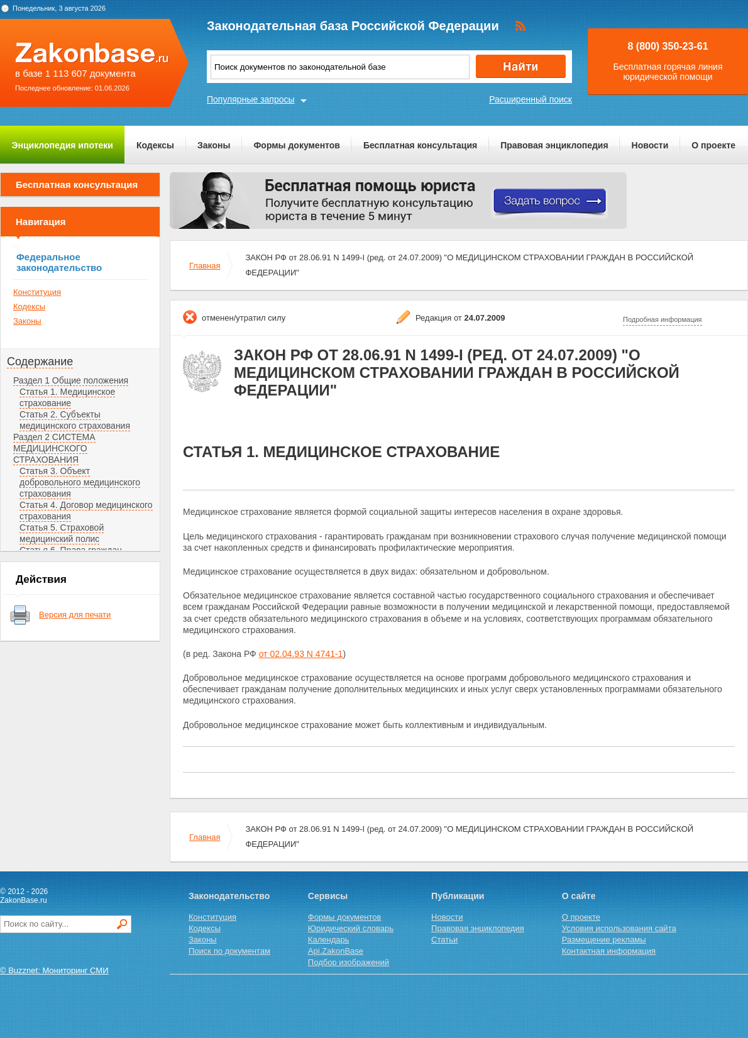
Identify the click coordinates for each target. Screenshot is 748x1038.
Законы (213, 145)
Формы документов (296, 145)
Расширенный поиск (530, 99)
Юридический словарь (350, 928)
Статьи (444, 939)
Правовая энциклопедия (554, 145)
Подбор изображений (348, 962)
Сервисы (328, 896)
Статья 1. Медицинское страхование (67, 397)
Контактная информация (609, 951)
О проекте (713, 145)
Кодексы (155, 145)
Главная (204, 265)
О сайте (579, 896)
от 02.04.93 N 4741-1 (301, 654)
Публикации (457, 896)
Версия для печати (75, 614)
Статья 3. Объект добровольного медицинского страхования (79, 482)
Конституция (37, 292)
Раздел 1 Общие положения (70, 380)
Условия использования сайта (619, 928)
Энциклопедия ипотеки (62, 145)
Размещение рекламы (604, 939)
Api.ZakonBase (335, 951)
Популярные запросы (251, 99)
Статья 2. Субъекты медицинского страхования (74, 420)
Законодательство (229, 896)
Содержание (40, 361)
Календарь (328, 939)
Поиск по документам (229, 951)
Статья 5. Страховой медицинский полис (61, 533)
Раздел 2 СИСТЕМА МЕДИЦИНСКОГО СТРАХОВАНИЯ (54, 448)
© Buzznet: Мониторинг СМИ (54, 970)
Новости (650, 145)
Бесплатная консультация (420, 145)
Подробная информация (662, 319)
